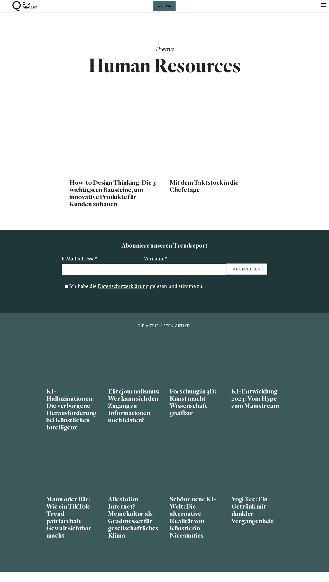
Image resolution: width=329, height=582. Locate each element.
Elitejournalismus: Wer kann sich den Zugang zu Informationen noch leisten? (133, 406)
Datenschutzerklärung (123, 286)
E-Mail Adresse (79, 259)
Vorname (155, 259)
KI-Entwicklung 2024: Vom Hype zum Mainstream (255, 398)
